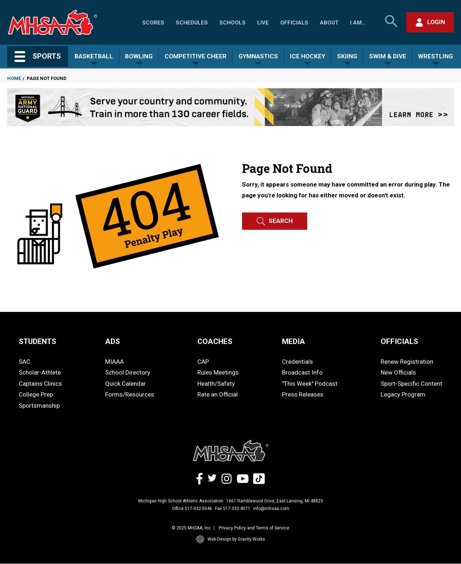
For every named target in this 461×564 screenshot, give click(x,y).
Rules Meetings (218, 372)
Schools (232, 22)
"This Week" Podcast (309, 383)
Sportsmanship (39, 405)
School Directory (127, 372)
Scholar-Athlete (40, 372)
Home (14, 78)
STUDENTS (37, 341)
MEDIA (293, 341)
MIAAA (114, 361)
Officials (294, 22)
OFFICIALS (399, 341)
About (329, 22)
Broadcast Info (302, 372)
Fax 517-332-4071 (232, 508)
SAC (24, 361)
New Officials (398, 372)
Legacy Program (403, 394)
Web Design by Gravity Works (230, 539)
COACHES (214, 341)
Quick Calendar (125, 383)
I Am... (358, 22)
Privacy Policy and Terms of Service (254, 528)
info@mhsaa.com (271, 508)
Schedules (192, 22)
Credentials (297, 361)
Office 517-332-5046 (192, 508)
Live (263, 22)
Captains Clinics (40, 383)
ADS (112, 341)
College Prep (36, 394)
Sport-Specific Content (411, 383)
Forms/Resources (129, 394)
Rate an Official (217, 394)
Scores (153, 22)
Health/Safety (216, 383)
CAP (203, 361)
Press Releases (302, 394)
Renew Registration (407, 361)
